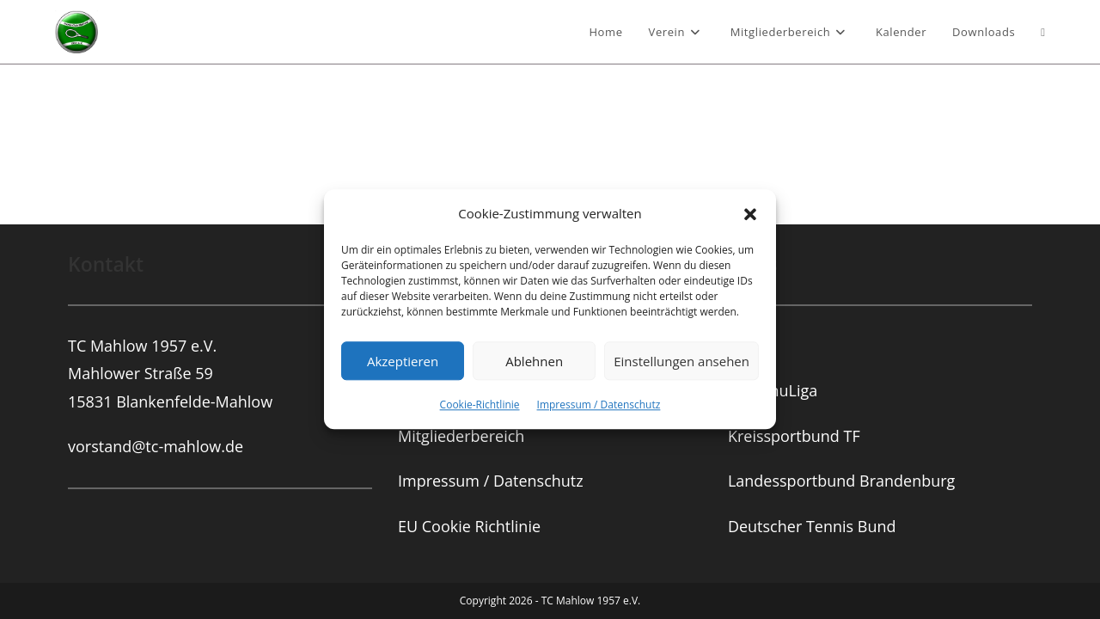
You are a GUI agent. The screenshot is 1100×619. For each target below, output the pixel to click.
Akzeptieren (402, 361)
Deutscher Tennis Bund (812, 366)
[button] (750, 214)
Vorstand (430, 185)
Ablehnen (534, 361)
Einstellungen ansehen (681, 361)
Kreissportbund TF (794, 276)
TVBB (747, 185)
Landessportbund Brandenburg (841, 320)
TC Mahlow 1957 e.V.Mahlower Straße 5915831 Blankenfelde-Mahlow (170, 213)
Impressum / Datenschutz (599, 404)
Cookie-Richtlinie (480, 404)
